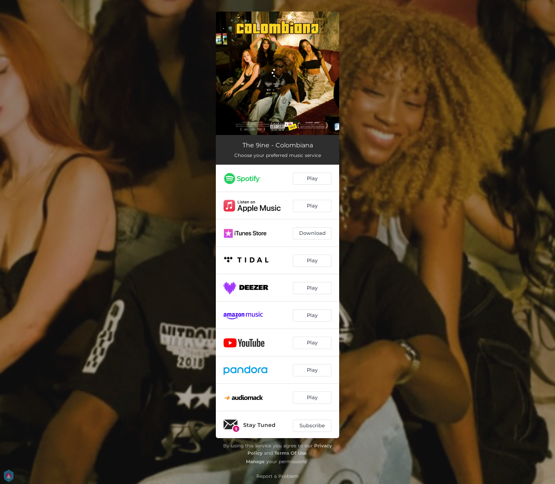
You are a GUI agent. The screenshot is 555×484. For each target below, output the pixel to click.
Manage (255, 461)
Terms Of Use (290, 453)
